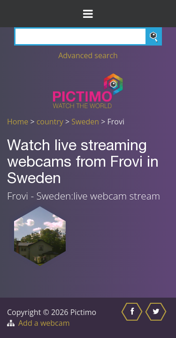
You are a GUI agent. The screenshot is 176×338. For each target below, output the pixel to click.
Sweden (85, 121)
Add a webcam (43, 323)
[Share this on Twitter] (157, 318)
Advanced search (88, 55)
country (50, 121)
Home (17, 121)
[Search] (88, 36)
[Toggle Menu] (88, 13)
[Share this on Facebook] (133, 318)
